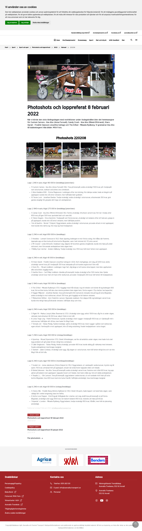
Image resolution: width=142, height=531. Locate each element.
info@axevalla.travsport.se (61, 408)
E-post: (65, 487)
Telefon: (60, 483)
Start (8, 48)
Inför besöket (114, 40)
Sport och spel (25, 48)
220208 (72, 47)
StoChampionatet (68, 40)
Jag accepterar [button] (12, 22)
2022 (57, 48)
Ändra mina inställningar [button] (41, 22)
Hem (57, 40)
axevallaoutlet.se (130, 33)
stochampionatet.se (100, 33)
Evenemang (82, 40)
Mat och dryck (101, 40)
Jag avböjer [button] (25, 22)
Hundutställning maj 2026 (80, 33)
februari (65, 48)
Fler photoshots (35, 438)
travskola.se (116, 33)
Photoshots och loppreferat (42, 48)
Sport (91, 40)
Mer (123, 40)
